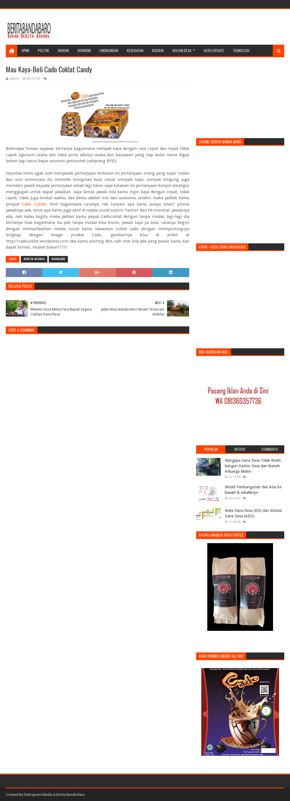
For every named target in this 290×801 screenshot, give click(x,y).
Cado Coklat (34, 204)
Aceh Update (214, 50)
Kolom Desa (182, 50)
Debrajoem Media (38, 795)
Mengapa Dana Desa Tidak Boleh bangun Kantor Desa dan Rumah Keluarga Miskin (253, 465)
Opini (25, 50)
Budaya (158, 50)
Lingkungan (108, 50)
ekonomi (58, 259)
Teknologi (241, 50)
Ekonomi (84, 50)
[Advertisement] (184, 27)
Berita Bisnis (34, 259)
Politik (43, 50)
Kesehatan (135, 50)
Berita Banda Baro (70, 795)
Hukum (63, 50)
